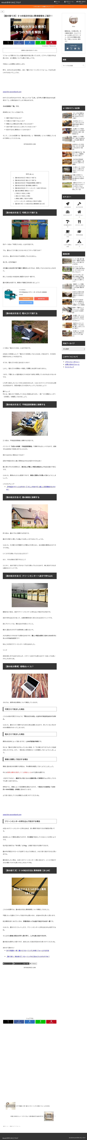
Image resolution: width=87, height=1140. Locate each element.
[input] (73, 66)
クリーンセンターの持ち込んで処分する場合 (28, 201)
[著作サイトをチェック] (67, 48)
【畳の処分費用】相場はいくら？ (24, 191)
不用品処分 (33, 963)
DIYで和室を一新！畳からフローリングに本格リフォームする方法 (27, 950)
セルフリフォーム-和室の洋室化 (21, 963)
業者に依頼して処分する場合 (24, 198)
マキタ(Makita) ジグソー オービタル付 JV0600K (33, 292)
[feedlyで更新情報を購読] (75, 48)
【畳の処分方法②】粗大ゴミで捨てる (25, 180)
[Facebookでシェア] (19, 43)
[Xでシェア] (8, 43)
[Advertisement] (30, 156)
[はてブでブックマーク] (30, 43)
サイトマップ (69, 367)
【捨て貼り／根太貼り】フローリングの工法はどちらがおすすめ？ (28, 956)
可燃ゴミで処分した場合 (23, 193)
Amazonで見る (26, 298)
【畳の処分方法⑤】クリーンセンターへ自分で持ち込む (30, 188)
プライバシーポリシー (72, 362)
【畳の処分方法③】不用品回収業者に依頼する (27, 183)
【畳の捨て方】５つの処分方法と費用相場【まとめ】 (29, 204)
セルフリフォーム (7, 963)
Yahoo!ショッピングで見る (26, 302)
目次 (27, 174)
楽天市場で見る (41, 298)
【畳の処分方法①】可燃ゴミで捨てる (25, 178)
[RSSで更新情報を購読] (78, 48)
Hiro (73, 26)
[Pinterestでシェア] (51, 43)
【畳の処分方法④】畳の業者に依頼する (25, 185)
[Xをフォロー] (71, 48)
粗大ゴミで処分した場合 (23, 196)
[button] (83, 65)
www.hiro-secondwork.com (12, 92)
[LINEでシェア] (40, 43)
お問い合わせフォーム (72, 364)
